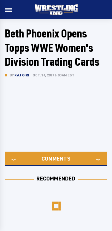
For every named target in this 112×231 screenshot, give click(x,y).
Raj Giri (22, 75)
